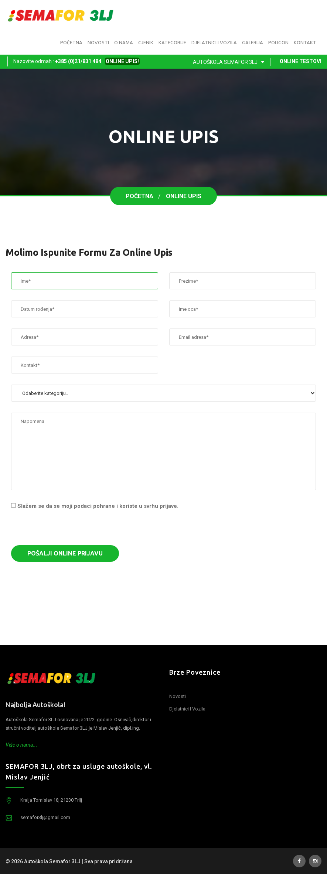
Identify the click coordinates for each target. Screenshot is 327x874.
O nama (123, 42)
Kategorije (172, 42)
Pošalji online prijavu (65, 553)
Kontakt (305, 42)
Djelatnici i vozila (214, 42)
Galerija (252, 42)
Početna (71, 42)
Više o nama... (21, 745)
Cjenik (145, 42)
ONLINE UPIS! (122, 61)
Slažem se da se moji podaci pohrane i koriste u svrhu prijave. (97, 506)
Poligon (278, 42)
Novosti (98, 42)
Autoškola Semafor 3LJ (230, 62)
